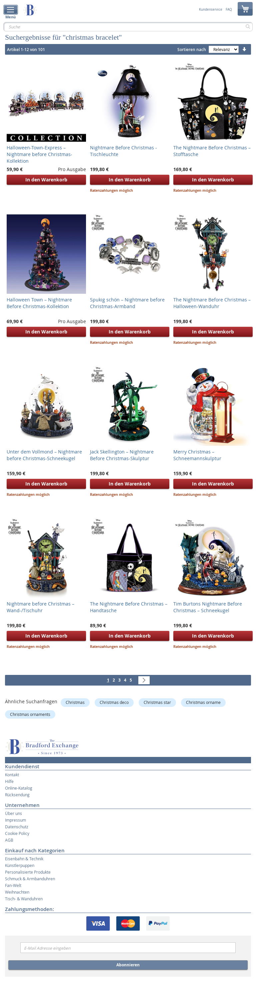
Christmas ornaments (30, 714)
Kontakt (12, 774)
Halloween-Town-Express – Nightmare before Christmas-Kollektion (39, 154)
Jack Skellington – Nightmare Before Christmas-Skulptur (122, 454)
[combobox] (128, 26)
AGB (9, 840)
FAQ (229, 9)
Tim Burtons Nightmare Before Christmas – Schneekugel (207, 607)
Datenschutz (16, 826)
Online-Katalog (18, 788)
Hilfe (9, 781)
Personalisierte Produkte (28, 872)
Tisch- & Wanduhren (24, 898)
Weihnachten (17, 892)
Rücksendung (17, 794)
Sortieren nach (191, 49)
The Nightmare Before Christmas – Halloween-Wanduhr (212, 302)
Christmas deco (114, 702)
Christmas (75, 702)
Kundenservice (210, 9)
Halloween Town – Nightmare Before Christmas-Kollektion (39, 302)
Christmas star (157, 702)
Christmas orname (203, 702)
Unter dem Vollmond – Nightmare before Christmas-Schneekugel (44, 454)
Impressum (15, 820)
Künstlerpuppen (19, 865)
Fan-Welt (13, 885)
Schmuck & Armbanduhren (30, 878)
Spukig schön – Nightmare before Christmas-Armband (127, 302)
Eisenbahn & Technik (24, 858)
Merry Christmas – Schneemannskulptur (197, 454)
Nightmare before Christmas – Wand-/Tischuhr (40, 607)
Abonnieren (128, 965)
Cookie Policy (17, 833)
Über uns (13, 813)
